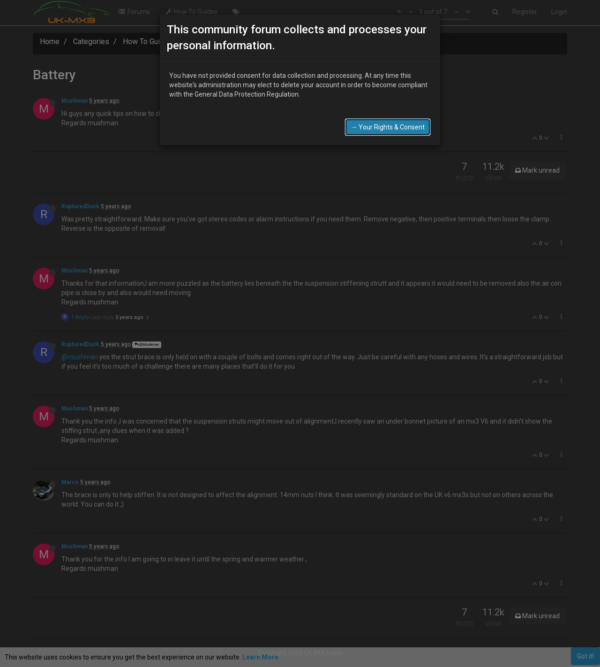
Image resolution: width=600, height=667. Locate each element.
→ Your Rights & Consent (388, 127)
